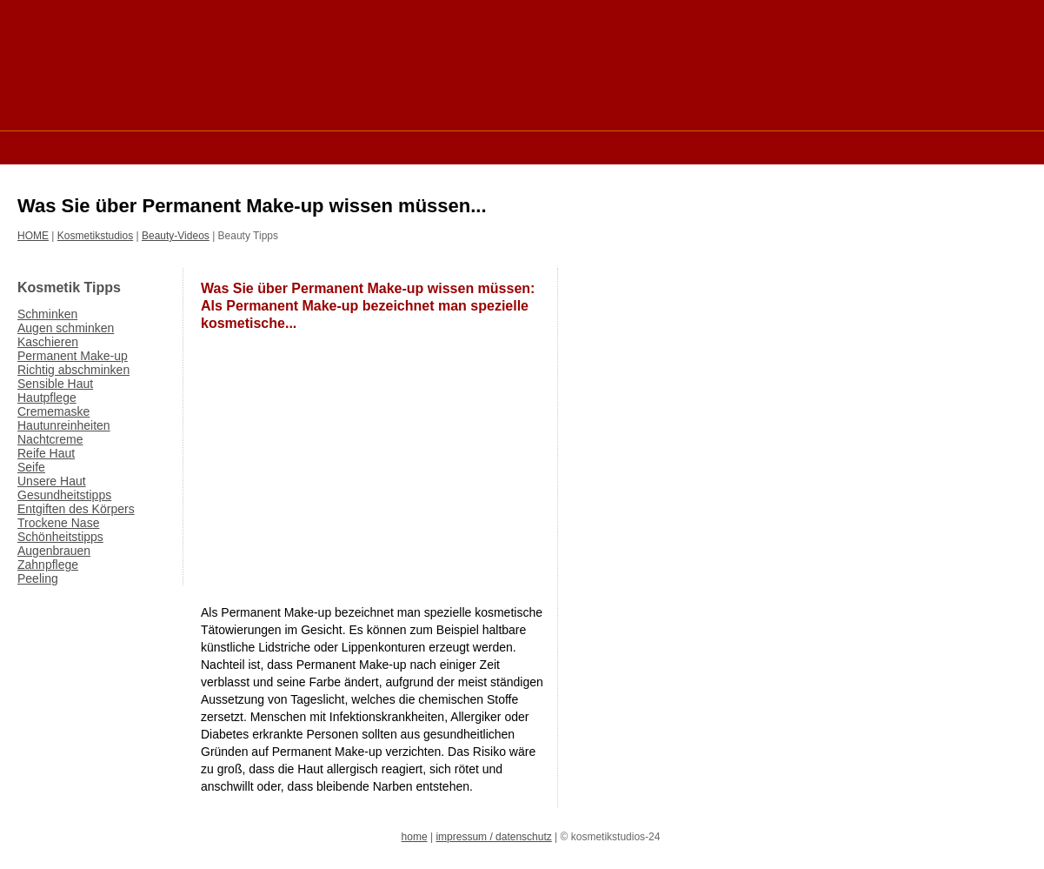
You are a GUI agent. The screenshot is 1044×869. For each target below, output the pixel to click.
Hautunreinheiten (63, 425)
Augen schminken (65, 328)
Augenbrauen (53, 551)
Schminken (47, 314)
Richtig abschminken (73, 370)
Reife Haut (46, 453)
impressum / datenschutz (493, 837)
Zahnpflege (47, 565)
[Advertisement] (333, 146)
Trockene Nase (58, 523)
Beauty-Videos (175, 236)
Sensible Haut (55, 384)
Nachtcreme (50, 439)
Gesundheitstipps (64, 495)
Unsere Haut (51, 481)
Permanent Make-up (72, 356)
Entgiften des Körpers (76, 509)
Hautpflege (46, 397)
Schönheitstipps (60, 537)
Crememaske (53, 411)
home (415, 837)
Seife (31, 467)
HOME (33, 236)
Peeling (37, 578)
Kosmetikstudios (95, 236)
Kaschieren (47, 342)
